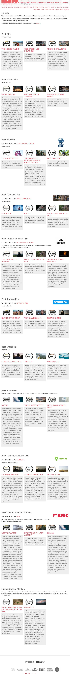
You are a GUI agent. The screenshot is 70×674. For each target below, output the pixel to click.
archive (38, 23)
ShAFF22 (41, 7)
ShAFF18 (17, 7)
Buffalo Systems (25, 243)
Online (46, 9)
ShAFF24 (53, 7)
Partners (51, 9)
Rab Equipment (24, 199)
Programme (36, 9)
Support (57, 9)
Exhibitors (41, 2)
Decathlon (22, 303)
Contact (50, 2)
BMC (18, 516)
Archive (65, 2)
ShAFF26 (66, 7)
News (42, 9)
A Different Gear (25, 144)
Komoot (20, 460)
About (33, 2)
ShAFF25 (59, 7)
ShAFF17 (10, 7)
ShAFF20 (29, 7)
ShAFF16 (4, 7)
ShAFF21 (35, 7)
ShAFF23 (47, 7)
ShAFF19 (23, 7)
